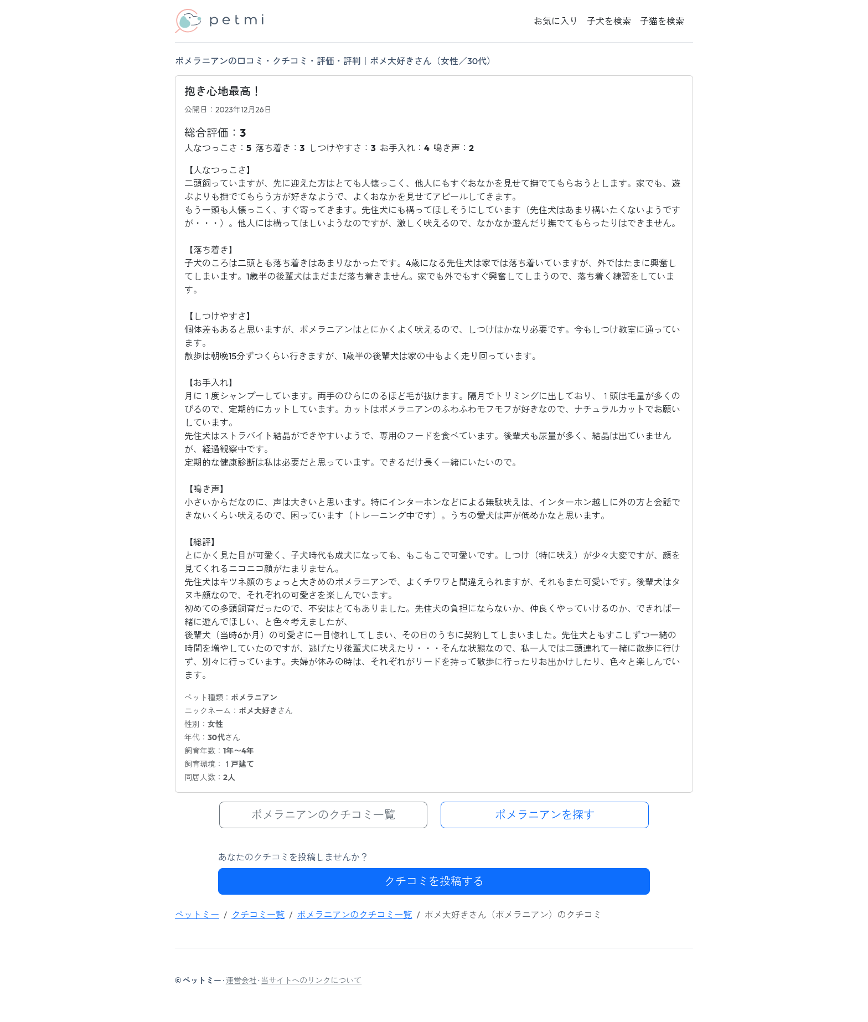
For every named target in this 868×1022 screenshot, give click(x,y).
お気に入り (556, 21)
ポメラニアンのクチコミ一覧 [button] (323, 815)
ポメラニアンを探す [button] (545, 815)
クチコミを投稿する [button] (434, 881)
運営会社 (241, 980)
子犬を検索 (609, 21)
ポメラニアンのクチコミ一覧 (354, 914)
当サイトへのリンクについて (311, 980)
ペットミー (197, 914)
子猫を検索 (662, 21)
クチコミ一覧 (258, 914)
